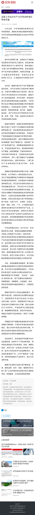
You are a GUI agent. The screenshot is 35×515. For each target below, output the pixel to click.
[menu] (32, 2)
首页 (2, 7)
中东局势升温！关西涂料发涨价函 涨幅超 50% (23, 492)
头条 (5, 410)
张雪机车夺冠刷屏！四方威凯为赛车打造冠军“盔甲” (23, 482)
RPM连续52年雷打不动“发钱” (23, 471)
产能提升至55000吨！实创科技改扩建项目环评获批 (23, 463)
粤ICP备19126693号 (17, 510)
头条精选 (14, 24)
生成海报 (6, 416)
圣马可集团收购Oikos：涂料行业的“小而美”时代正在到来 (17, 445)
